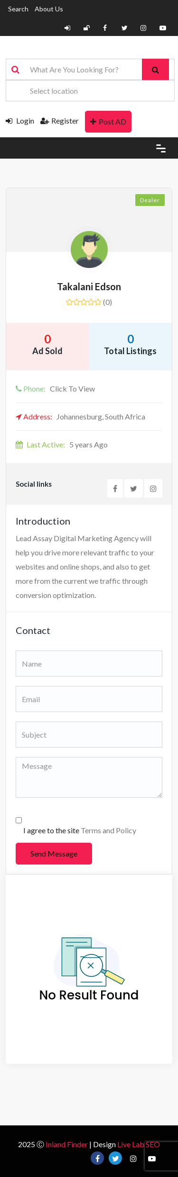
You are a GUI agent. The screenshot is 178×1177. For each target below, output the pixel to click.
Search (18, 9)
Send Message (53, 853)
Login (20, 120)
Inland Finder (67, 1144)
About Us (49, 9)
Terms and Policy (108, 830)
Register (59, 120)
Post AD (108, 121)
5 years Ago (62, 444)
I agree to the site (79, 830)
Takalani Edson (89, 286)
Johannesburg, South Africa (80, 416)
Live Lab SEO (138, 1144)
